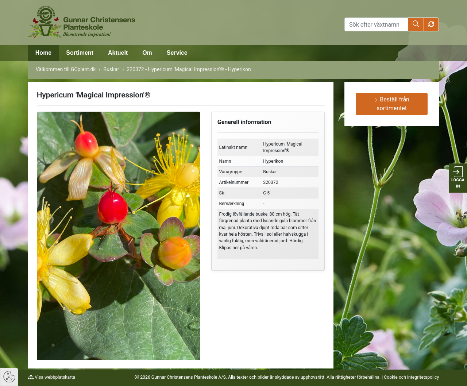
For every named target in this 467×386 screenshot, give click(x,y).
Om (147, 53)
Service (177, 53)
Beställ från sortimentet (391, 104)
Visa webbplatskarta (54, 377)
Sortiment (79, 53)
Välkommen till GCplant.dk (66, 69)
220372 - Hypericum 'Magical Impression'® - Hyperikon (189, 69)
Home (43, 53)
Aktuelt (118, 53)
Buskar (111, 69)
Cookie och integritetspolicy (411, 377)
